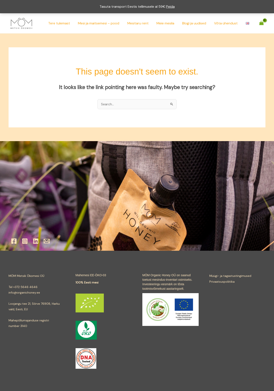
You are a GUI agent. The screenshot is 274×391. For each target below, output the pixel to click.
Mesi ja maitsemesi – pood (104, 23)
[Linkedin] (35, 241)
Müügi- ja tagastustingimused (230, 276)
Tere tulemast (66, 23)
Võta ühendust (227, 23)
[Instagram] (24, 241)
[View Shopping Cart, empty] (261, 23)
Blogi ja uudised (197, 23)
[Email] (46, 241)
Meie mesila (169, 23)
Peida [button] (170, 6)
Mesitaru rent (142, 23)
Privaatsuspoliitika (222, 281)
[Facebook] (14, 241)
